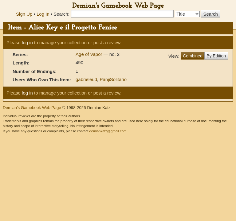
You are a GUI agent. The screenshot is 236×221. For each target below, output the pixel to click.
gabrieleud (86, 79)
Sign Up (24, 14)
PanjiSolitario (113, 79)
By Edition (216, 55)
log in (27, 42)
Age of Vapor (90, 54)
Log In (43, 14)
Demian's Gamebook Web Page (118, 6)
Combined (193, 55)
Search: (61, 14)
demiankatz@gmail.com (107, 131)
